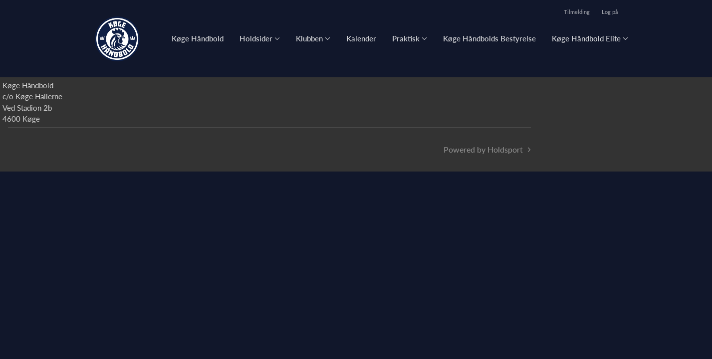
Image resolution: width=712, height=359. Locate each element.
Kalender (361, 38)
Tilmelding (577, 11)
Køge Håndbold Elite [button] (586, 38)
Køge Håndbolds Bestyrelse (489, 38)
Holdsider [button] (255, 38)
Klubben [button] (309, 38)
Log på (610, 11)
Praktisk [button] (406, 38)
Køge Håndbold (198, 38)
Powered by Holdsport (483, 149)
